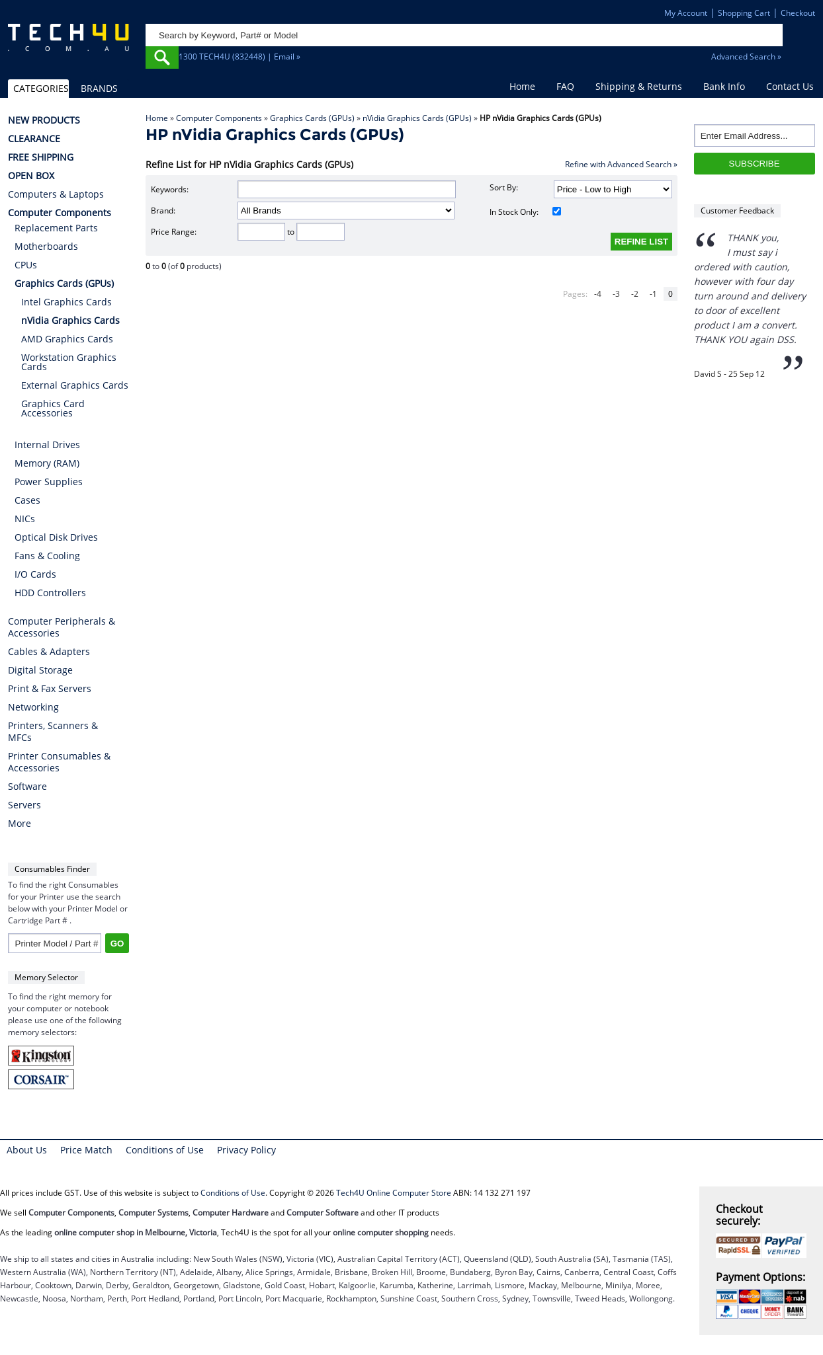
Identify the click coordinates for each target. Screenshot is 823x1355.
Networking (33, 707)
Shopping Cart (744, 13)
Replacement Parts (56, 227)
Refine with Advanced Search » (621, 164)
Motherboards (46, 246)
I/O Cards (35, 574)
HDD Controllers (50, 592)
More (19, 824)
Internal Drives (47, 444)
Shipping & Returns (638, 86)
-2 (634, 293)
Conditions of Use (165, 1149)
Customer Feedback (737, 210)
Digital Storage (40, 670)
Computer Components (219, 118)
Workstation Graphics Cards (68, 362)
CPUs (26, 264)
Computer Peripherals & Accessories (61, 627)
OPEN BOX (31, 176)
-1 (653, 293)
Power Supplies (49, 481)
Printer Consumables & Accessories (59, 762)
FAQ (565, 86)
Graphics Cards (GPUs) (312, 118)
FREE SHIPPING (40, 157)
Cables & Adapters (49, 652)
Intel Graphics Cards (66, 301)
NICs (25, 518)
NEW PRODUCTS (44, 120)
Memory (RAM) (47, 463)
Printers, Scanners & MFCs (53, 732)
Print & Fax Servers (49, 689)
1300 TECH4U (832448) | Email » (239, 56)
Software (27, 787)
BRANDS (99, 88)
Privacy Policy (246, 1149)
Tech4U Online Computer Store (393, 1192)
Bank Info (724, 86)
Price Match (86, 1149)
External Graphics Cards (74, 385)
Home (522, 86)
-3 (616, 293)
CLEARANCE (34, 139)
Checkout (798, 13)
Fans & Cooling (47, 555)
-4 (597, 293)
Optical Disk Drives (56, 537)
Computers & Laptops (56, 194)
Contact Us (790, 86)
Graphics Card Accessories (53, 408)
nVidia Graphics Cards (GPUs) (417, 118)
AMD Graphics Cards (67, 338)
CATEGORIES (40, 88)
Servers (24, 805)
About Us (27, 1149)
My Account (685, 13)
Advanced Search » (746, 56)
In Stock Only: (525, 211)
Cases (27, 500)
